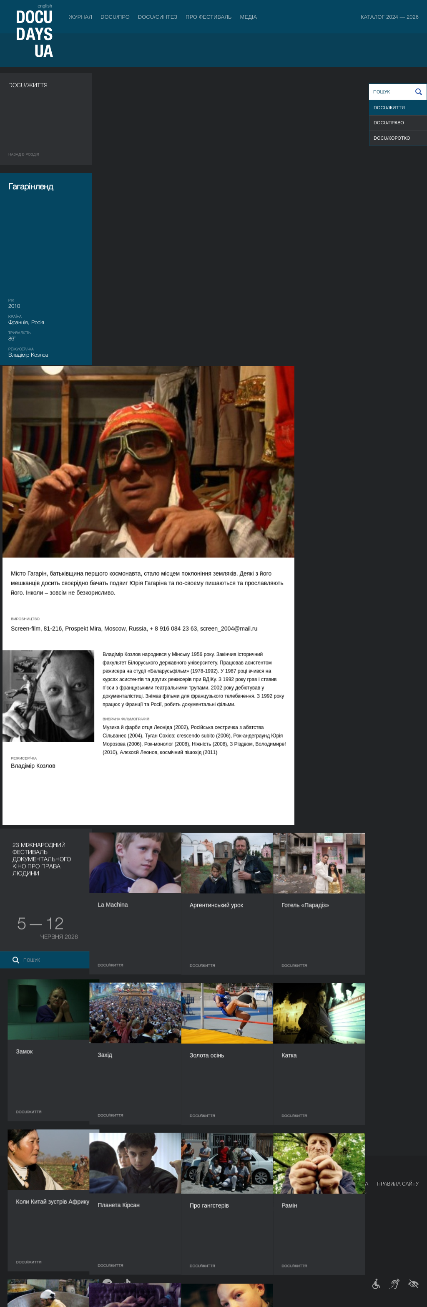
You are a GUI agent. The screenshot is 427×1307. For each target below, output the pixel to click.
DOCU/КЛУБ (320, 1200)
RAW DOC (123, 1200)
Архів (217, 1250)
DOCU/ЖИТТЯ (389, 107)
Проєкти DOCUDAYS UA (338, 1184)
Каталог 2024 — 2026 (390, 17)
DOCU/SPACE (322, 1208)
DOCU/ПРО (115, 17)
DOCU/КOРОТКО (392, 138)
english (45, 5)
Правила (53, 1192)
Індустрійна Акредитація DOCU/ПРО (157, 1192)
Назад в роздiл (23, 154)
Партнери (223, 1217)
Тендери (221, 1233)
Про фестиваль (209, 17)
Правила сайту (398, 1184)
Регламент (224, 1192)
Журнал (80, 17)
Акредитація (278, 1200)
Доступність (227, 1225)
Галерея (272, 1208)
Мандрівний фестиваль (337, 1192)
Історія (220, 1242)
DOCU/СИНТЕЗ (157, 17)
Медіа (248, 17)
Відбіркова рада (231, 1200)
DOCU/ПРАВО (389, 122)
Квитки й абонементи (72, 1184)
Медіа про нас (280, 1192)
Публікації (20, 1192)
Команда (222, 1208)
